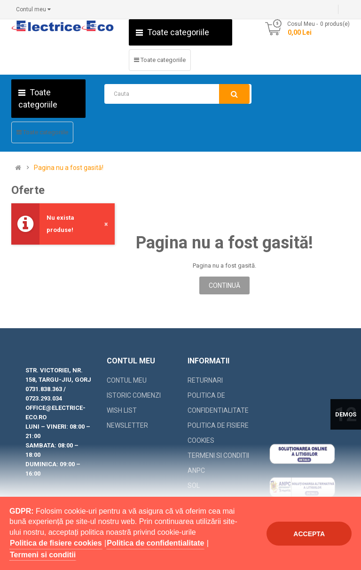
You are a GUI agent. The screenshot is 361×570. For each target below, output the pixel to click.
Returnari (205, 380)
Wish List (122, 410)
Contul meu (127, 380)
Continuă (224, 285)
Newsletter (127, 425)
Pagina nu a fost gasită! (68, 168)
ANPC (196, 470)
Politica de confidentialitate (218, 403)
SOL (194, 485)
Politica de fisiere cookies (218, 433)
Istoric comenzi (134, 395)
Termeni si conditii (218, 455)
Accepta (309, 534)
